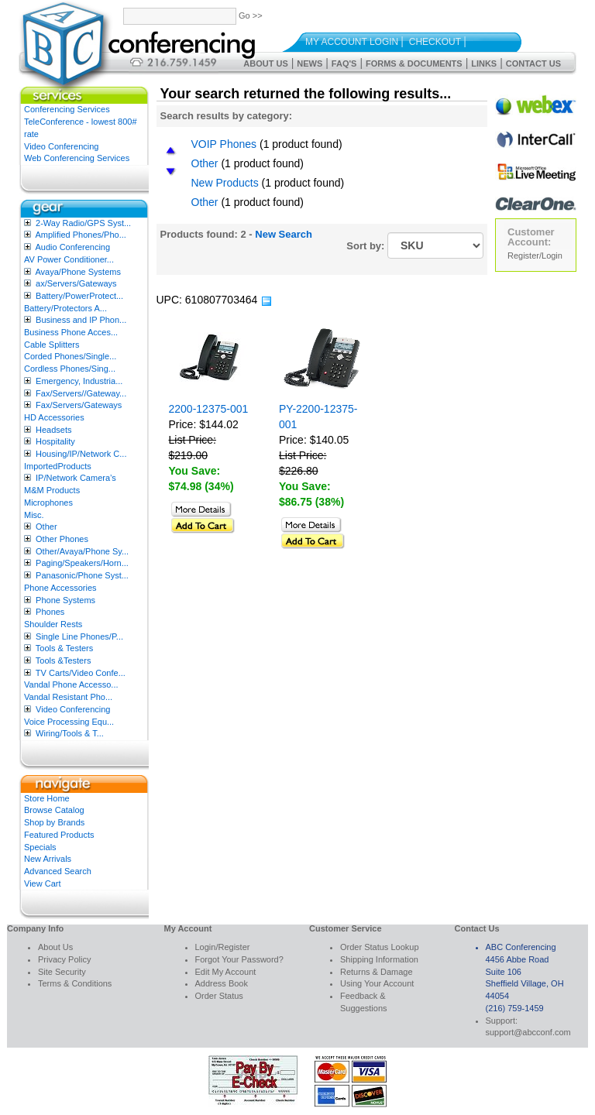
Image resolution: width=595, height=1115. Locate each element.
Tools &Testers (63, 660)
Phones (50, 611)
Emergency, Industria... (79, 381)
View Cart (42, 883)
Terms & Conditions (75, 983)
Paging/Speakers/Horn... (82, 563)
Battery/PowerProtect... (79, 295)
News (309, 63)
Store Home (47, 798)
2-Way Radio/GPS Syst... (83, 223)
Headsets (53, 429)
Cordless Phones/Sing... (69, 368)
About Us (265, 63)
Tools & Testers (64, 648)
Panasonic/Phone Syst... (82, 575)
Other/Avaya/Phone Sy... (82, 551)
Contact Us (533, 63)
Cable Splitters (52, 344)
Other (46, 526)
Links (484, 63)
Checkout (435, 41)
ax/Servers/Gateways (76, 283)
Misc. (34, 515)
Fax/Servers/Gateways (79, 405)
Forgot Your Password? (239, 959)
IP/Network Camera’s (76, 477)
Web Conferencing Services (76, 158)
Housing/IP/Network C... (81, 453)
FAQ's (344, 63)
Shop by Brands (54, 822)
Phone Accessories (60, 587)
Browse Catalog (54, 810)
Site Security (62, 971)
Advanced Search (57, 871)
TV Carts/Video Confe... (81, 673)
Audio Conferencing (72, 247)
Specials (40, 847)
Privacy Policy (64, 959)
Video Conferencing (61, 146)
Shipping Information (379, 959)
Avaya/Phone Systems (77, 271)
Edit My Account (225, 971)
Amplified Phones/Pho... (80, 234)
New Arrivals (47, 858)
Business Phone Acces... (71, 332)
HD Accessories (54, 417)
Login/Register (222, 947)
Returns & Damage (376, 971)
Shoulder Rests (53, 624)
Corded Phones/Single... (70, 356)
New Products (225, 183)
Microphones (48, 502)
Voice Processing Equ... (69, 721)
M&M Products (52, 490)
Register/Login (534, 255)
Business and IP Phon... (81, 319)
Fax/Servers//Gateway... (81, 393)
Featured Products (59, 834)
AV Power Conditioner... (69, 259)
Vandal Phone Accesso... (71, 684)
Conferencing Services (67, 109)
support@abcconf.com (528, 1032)
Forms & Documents (414, 63)
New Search (283, 234)
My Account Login (351, 41)
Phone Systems (65, 600)
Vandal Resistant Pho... (68, 697)
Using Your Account (377, 983)
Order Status (219, 995)
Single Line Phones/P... (79, 636)
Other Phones (62, 539)
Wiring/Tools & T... (70, 733)
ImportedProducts (57, 466)
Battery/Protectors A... (65, 308)
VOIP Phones (224, 144)
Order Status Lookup (379, 947)
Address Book (221, 983)
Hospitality (55, 441)
